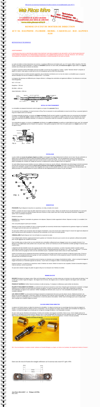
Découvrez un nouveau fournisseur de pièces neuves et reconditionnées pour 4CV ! (50, 4)
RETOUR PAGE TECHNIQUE (21, 42)
